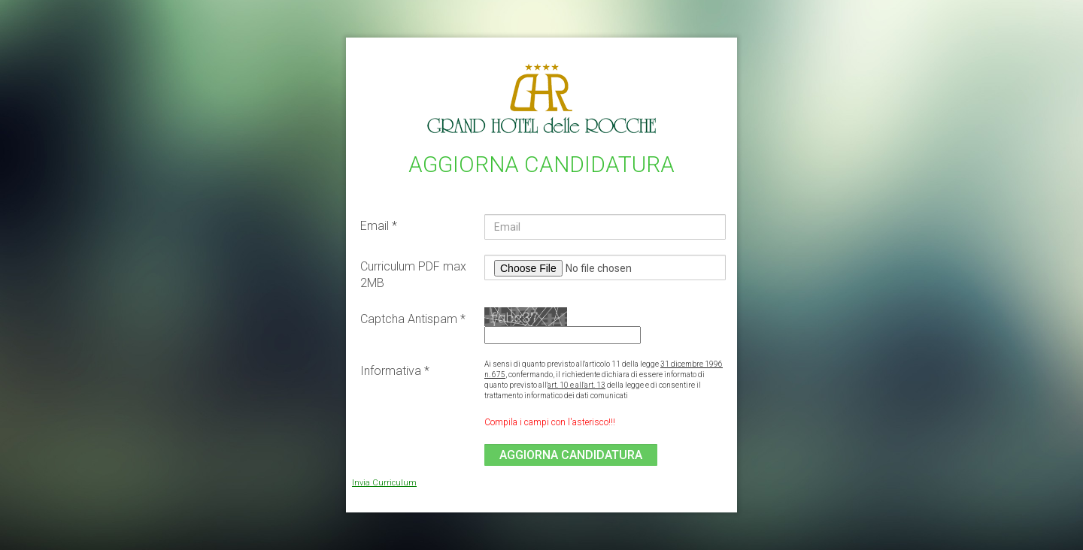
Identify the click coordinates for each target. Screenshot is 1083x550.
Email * (378, 226)
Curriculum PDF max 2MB (413, 274)
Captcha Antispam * (413, 319)
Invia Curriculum (384, 483)
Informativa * (394, 371)
